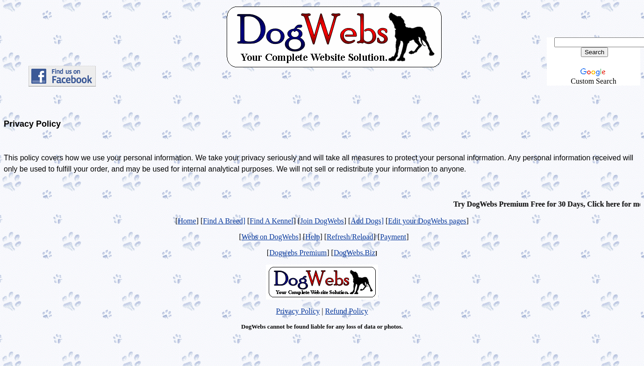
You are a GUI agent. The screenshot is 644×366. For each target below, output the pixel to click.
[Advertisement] (334, 98)
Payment (393, 237)
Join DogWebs (321, 221)
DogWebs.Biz (354, 253)
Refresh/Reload (350, 237)
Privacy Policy (298, 311)
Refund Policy (346, 311)
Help (312, 237)
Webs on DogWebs (270, 237)
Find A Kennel (271, 221)
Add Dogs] (367, 221)
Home (187, 221)
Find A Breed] (224, 221)
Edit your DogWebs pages (427, 221)
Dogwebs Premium (298, 253)
